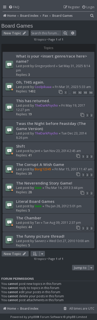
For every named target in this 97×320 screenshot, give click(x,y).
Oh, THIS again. (30, 82)
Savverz (40, 241)
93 (85, 92)
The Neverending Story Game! (44, 183)
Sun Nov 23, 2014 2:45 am (62, 151)
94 (90, 92)
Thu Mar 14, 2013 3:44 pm (64, 188)
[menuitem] (14, 7)
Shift (20, 146)
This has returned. (33, 100)
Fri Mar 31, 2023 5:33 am (73, 87)
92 (80, 92)
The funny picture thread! (40, 236)
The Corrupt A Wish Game (40, 164)
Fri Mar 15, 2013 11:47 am (73, 169)
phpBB (32, 317)
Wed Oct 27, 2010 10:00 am (69, 241)
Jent (37, 151)
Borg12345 (43, 169)
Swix (38, 188)
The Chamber (28, 217)
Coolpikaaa (43, 87)
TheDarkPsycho (46, 105)
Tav (37, 222)
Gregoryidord (45, 66)
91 (74, 92)
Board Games (17, 26)
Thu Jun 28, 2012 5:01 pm (63, 206)
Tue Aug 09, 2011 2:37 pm (62, 222)
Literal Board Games (35, 201)
